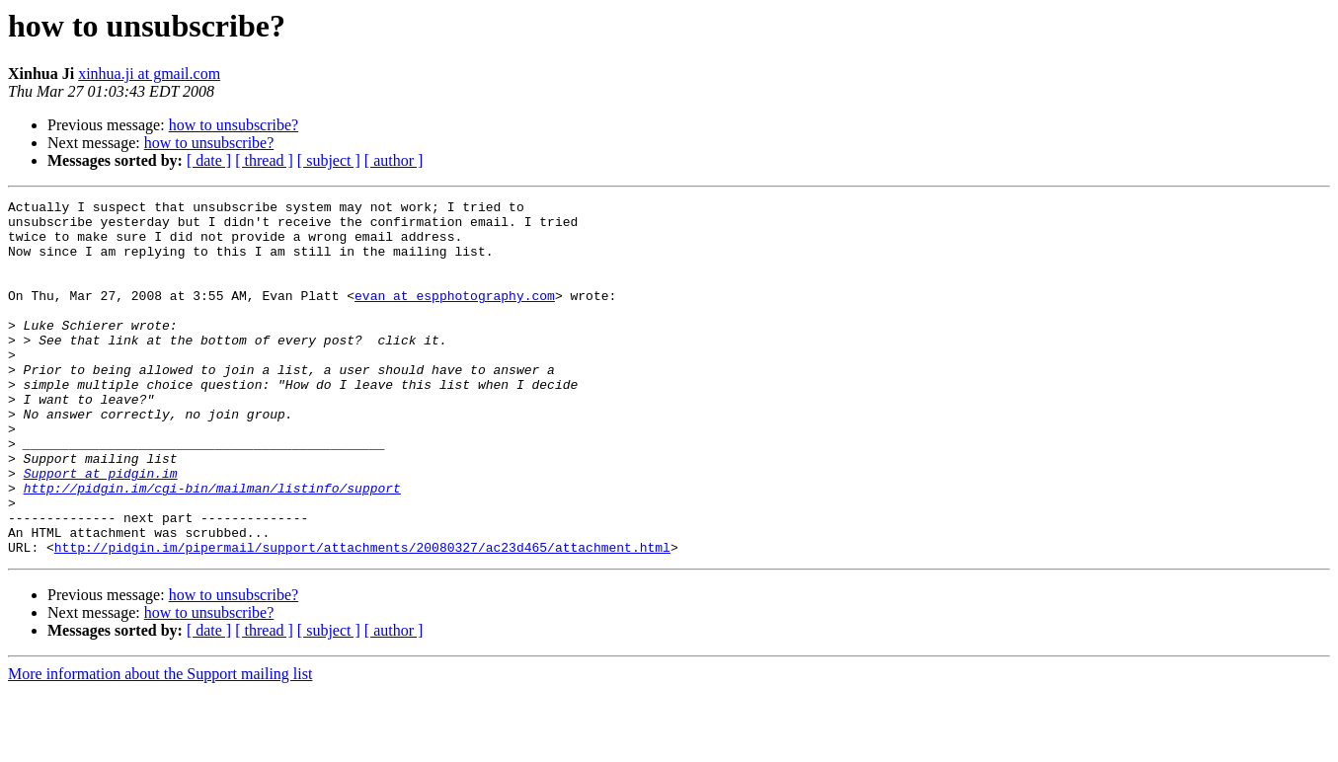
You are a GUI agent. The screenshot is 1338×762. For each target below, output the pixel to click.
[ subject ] (328, 160)
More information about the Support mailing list (160, 744)
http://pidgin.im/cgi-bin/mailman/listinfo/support (212, 547)
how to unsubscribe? (234, 124)
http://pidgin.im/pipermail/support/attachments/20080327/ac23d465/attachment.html (362, 618)
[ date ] (209, 160)
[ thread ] (264, 160)
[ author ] (394, 160)
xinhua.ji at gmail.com (149, 73)
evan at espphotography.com (454, 316)
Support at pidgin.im (101, 529)
